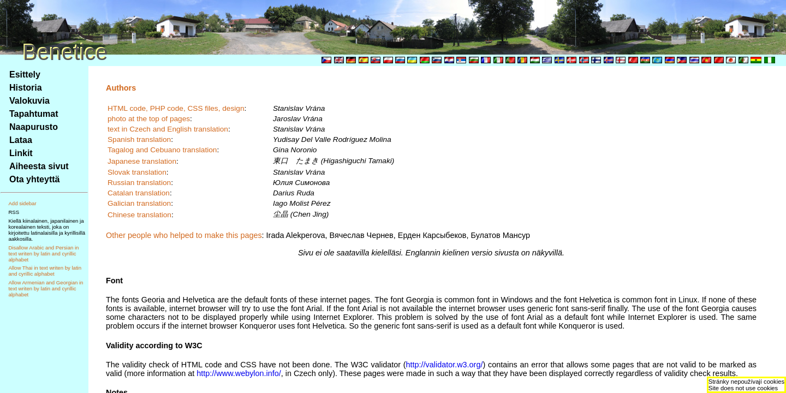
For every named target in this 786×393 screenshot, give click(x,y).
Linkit (21, 153)
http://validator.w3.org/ (444, 364)
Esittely (24, 74)
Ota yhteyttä (34, 179)
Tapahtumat (33, 113)
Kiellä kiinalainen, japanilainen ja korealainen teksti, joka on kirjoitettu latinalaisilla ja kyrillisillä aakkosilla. (46, 230)
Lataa (20, 140)
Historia (25, 87)
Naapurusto (33, 127)
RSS (13, 212)
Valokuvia (29, 100)
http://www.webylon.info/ (238, 373)
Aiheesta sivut (38, 166)
